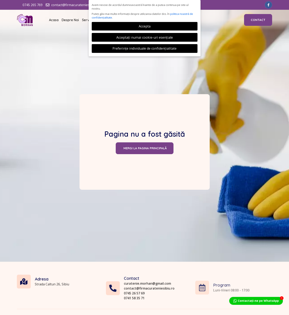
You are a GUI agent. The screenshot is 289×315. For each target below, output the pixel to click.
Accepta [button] (144, 26)
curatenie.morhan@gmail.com (147, 303)
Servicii (88, 20)
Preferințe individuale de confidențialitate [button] (144, 48)
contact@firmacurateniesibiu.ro (149, 307)
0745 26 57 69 (134, 312)
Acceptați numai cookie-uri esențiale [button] (144, 37)
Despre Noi (70, 20)
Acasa (54, 20)
